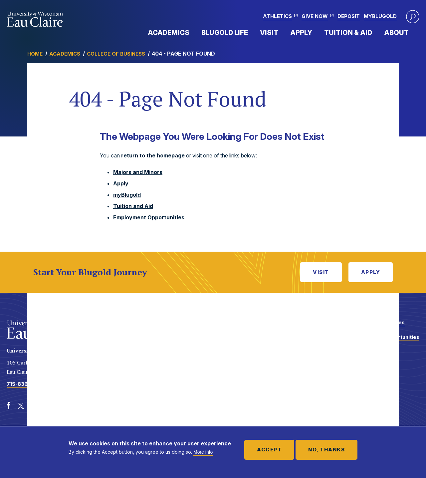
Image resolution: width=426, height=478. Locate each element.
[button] (412, 16)
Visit (269, 33)
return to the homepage (153, 155)
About (396, 33)
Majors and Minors (137, 172)
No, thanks (326, 449)
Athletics (277, 16)
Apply (301, 33)
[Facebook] (8, 405)
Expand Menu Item (193, 32)
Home (35, 54)
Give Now (315, 16)
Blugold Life (224, 33)
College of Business (116, 54)
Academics (168, 33)
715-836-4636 (25, 384)
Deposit (348, 16)
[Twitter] (21, 405)
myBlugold (380, 16)
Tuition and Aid (133, 206)
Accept (269, 449)
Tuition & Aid (348, 33)
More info (203, 452)
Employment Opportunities (148, 217)
